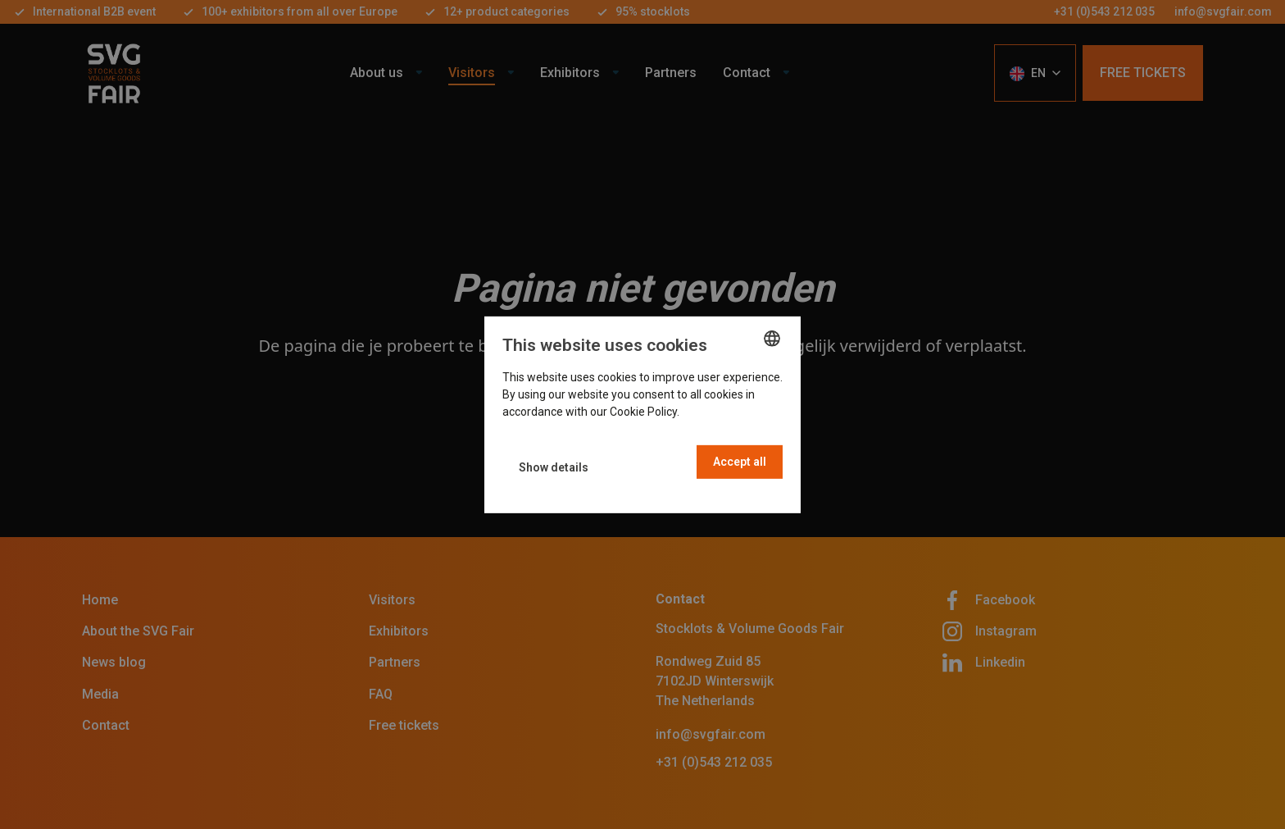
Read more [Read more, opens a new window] (710, 411)
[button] (553, 468)
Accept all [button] (739, 461)
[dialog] (642, 414)
